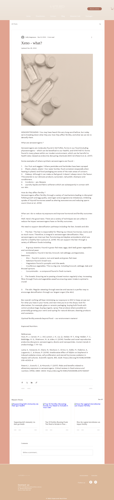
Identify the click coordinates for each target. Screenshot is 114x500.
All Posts (14, 24)
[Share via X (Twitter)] (27, 382)
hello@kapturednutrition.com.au (32, 487)
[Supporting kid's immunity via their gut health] (26, 411)
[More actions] (92, 37)
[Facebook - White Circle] (90, 482)
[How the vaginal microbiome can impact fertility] (88, 411)
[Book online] (94, 8)
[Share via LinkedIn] (32, 382)
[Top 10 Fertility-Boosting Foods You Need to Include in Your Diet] (57, 411)
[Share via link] (36, 382)
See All (100, 399)
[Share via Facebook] (22, 382)
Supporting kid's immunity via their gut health (24, 423)
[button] (112, 8)
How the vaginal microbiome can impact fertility (88, 423)
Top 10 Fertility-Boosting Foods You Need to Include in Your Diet (56, 423)
